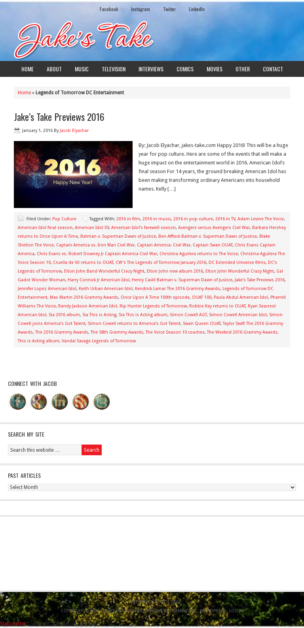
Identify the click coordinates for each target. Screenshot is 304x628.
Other (243, 69)
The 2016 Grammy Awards (61, 332)
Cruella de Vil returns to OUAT (83, 262)
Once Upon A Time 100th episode (155, 297)
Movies (214, 69)
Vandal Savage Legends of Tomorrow (99, 341)
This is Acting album (38, 341)
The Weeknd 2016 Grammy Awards (242, 332)
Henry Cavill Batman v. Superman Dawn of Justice (182, 280)
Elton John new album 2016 (175, 271)
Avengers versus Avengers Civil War (214, 227)
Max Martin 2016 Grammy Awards (84, 297)
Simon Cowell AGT (188, 314)
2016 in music (156, 218)
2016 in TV (225, 218)
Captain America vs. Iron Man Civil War (95, 245)
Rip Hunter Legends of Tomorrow (153, 306)
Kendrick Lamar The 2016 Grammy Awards (177, 288)
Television (113, 69)
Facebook (109, 9)
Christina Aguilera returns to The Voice (199, 253)
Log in (236, 610)
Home (27, 69)
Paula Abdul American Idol (241, 297)
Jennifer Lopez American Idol (47, 288)
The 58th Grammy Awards (117, 332)
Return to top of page (156, 602)
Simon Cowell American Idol (238, 314)
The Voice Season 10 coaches (175, 332)
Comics (185, 69)
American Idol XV (92, 227)
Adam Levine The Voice (261, 218)
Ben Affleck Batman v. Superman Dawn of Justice (207, 236)
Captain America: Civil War (163, 245)
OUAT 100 (201, 297)
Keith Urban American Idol (106, 288)
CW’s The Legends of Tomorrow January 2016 (161, 262)
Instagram (140, 9)
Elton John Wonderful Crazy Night (239, 271)
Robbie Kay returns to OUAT (217, 306)
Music (82, 69)
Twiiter (169, 9)
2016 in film (128, 218)
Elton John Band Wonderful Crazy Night (104, 271)
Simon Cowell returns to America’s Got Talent (134, 323)
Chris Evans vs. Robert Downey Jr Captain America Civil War (97, 253)
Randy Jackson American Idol (87, 306)
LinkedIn (197, 9)
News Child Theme (123, 610)
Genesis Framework (174, 610)
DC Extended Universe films (237, 262)
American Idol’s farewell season (143, 227)
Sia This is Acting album (143, 314)
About (54, 69)
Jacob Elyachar (74, 130)
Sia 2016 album (64, 314)
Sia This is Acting (99, 314)
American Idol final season (45, 227)
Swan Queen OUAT (201, 323)
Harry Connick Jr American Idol (98, 280)
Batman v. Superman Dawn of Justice (118, 236)
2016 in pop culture (193, 218)
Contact (273, 69)
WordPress (213, 610)
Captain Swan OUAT (212, 245)
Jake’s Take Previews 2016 (59, 116)
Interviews (151, 69)
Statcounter (13, 623)
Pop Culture (64, 218)
